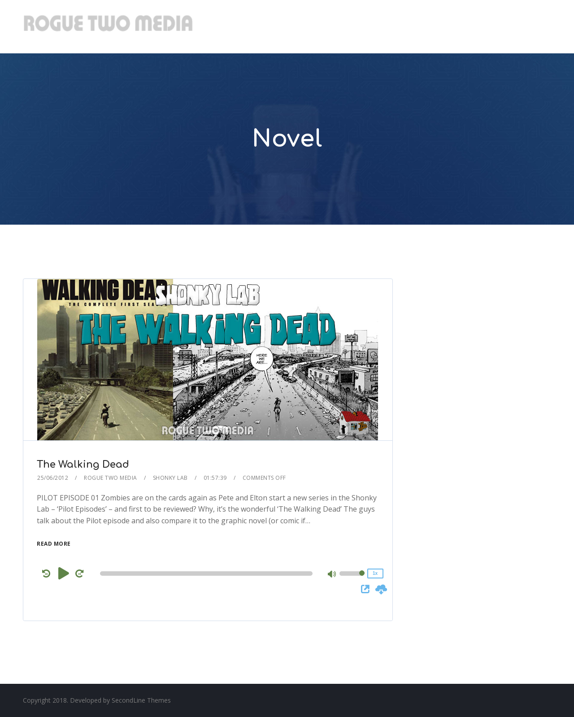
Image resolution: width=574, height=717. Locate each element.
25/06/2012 (52, 478)
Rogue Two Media (110, 478)
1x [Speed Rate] (375, 573)
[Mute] (332, 574)
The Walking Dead (83, 464)
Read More (54, 544)
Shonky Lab (170, 478)
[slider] (206, 573)
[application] (207, 573)
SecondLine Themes (141, 700)
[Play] (64, 573)
